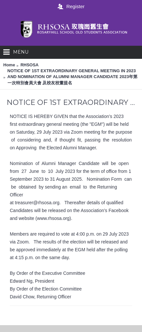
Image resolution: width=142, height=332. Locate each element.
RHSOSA (30, 64)
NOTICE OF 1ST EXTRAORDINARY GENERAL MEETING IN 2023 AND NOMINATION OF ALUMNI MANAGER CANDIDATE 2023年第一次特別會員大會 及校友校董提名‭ (72, 76)
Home (9, 64)
